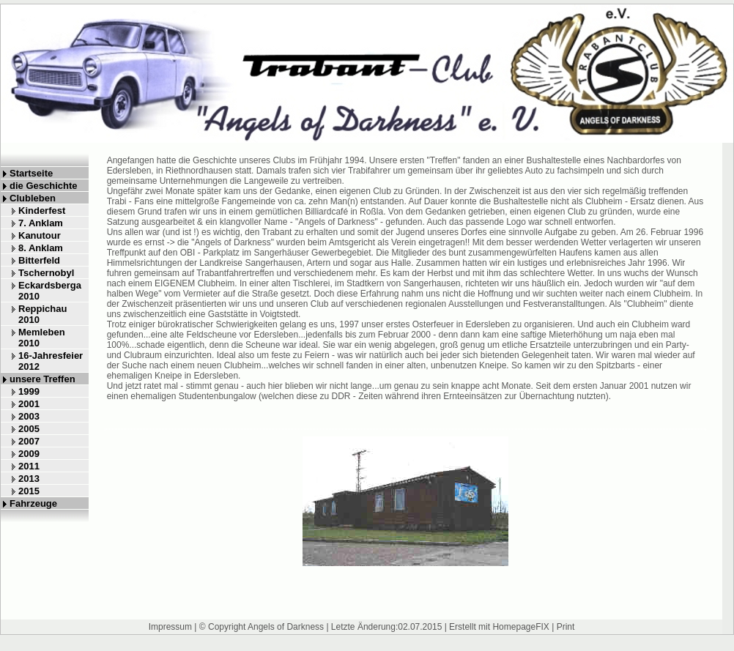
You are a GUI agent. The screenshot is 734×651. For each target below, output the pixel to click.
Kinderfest (41, 210)
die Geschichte (43, 185)
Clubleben (33, 198)
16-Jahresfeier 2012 (50, 361)
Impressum (170, 627)
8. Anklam (40, 247)
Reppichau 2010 (42, 314)
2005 (29, 428)
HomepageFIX (520, 627)
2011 (29, 466)
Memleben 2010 (41, 338)
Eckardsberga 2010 (49, 291)
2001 (29, 403)
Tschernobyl (46, 272)
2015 (29, 491)
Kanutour (39, 235)
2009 (29, 453)
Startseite (31, 173)
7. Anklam (40, 222)
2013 (29, 478)
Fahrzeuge (33, 503)
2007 (29, 441)
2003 (29, 416)
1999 (29, 391)
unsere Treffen (42, 378)
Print (566, 627)
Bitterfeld (39, 260)
